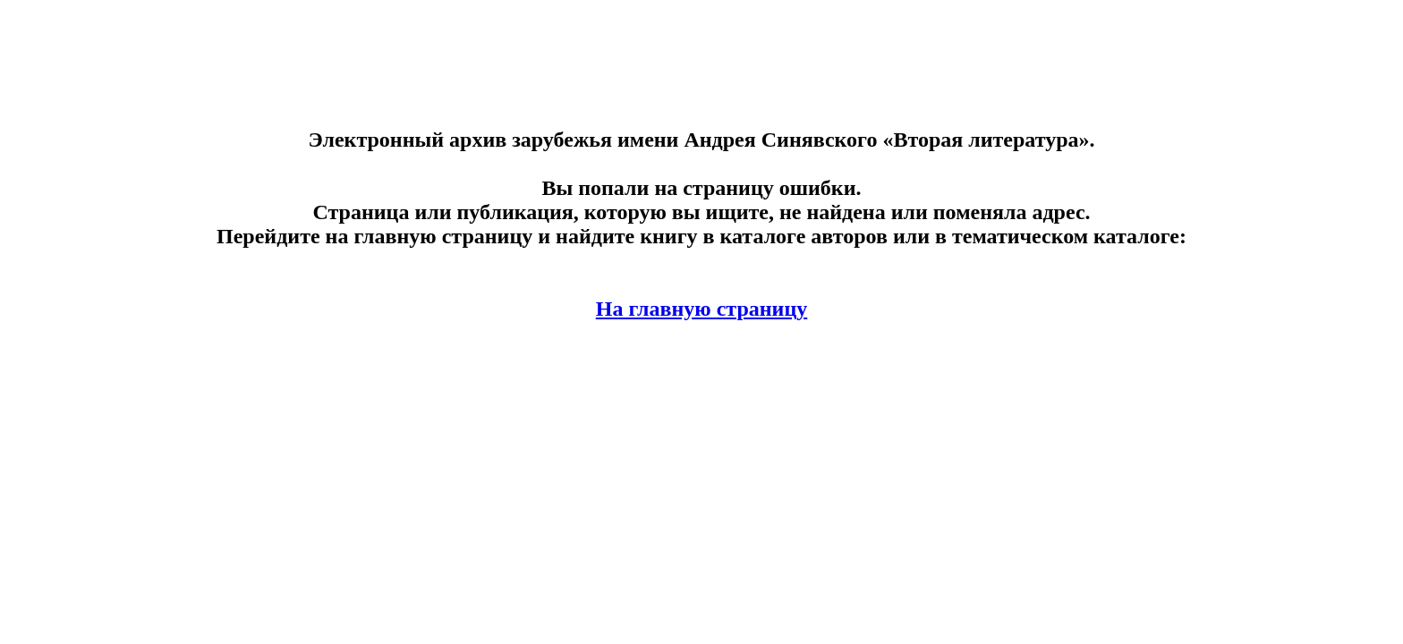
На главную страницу (702, 308)
